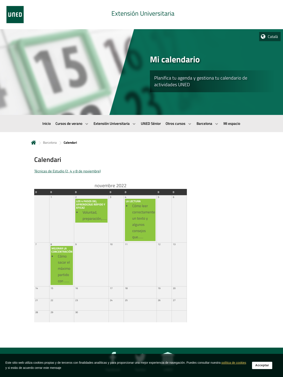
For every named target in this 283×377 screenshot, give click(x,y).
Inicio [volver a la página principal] (33, 142)
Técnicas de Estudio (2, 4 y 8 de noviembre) (67, 171)
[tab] (141, 14)
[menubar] (141, 123)
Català (273, 36)
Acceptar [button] (262, 368)
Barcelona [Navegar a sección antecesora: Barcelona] (50, 142)
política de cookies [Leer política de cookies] (233, 365)
